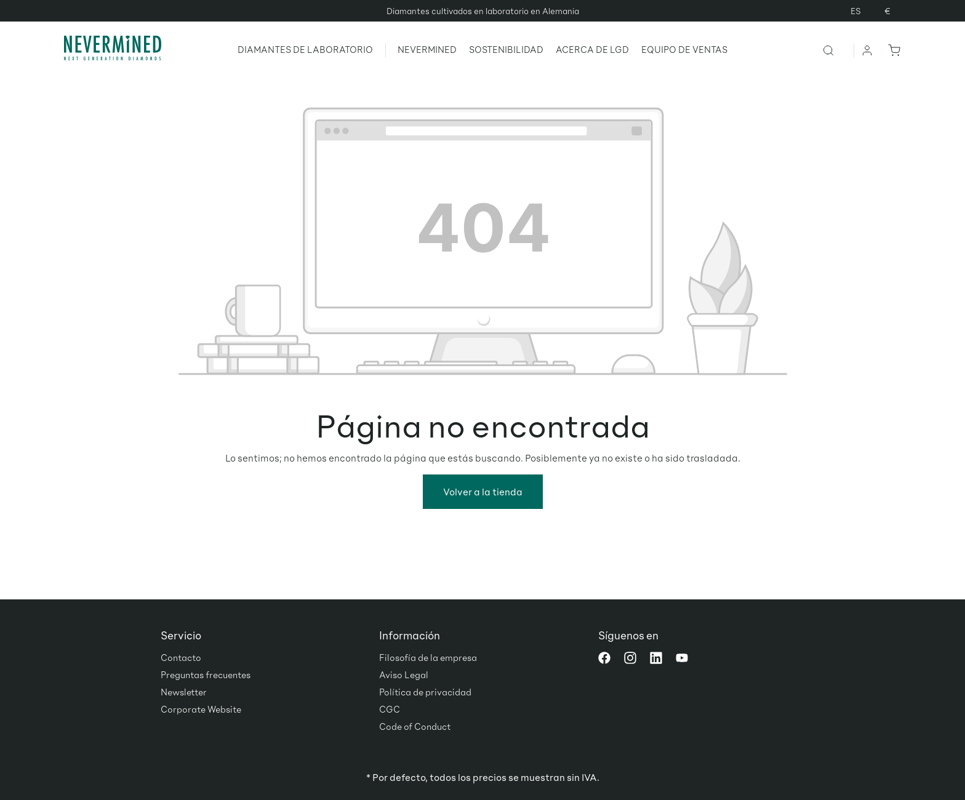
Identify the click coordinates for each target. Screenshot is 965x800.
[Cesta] (891, 49)
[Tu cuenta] (867, 49)
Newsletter (184, 691)
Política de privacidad (425, 691)
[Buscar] (838, 49)
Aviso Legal (403, 674)
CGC (389, 708)
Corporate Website (201, 708)
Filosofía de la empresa (428, 657)
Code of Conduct (414, 726)
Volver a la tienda (483, 491)
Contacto (181, 657)
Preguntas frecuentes (205, 674)
